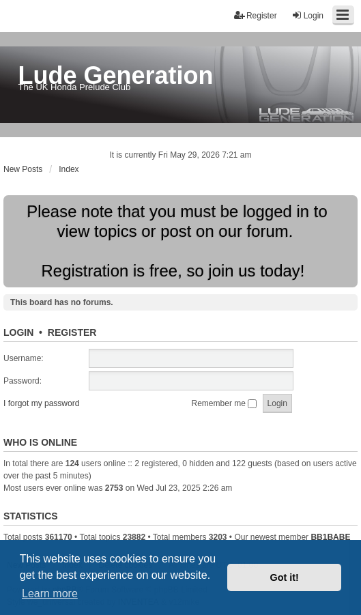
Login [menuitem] (307, 15)
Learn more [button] (50, 593)
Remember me (224, 403)
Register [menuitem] (255, 15)
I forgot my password (41, 403)
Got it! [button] (284, 577)
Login (18, 332)
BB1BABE (330, 537)
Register (72, 332)
